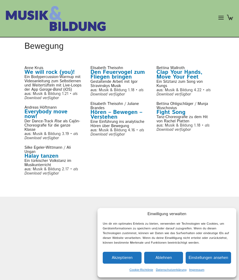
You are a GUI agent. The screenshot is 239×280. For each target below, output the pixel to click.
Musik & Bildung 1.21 (50, 93)
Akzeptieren (122, 257)
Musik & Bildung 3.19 (51, 134)
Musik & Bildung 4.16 (117, 130)
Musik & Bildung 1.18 (116, 90)
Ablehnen (163, 257)
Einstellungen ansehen (208, 257)
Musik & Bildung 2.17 (51, 169)
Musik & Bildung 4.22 (183, 90)
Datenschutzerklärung (171, 270)
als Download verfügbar (51, 96)
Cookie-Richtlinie (141, 270)
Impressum (196, 270)
